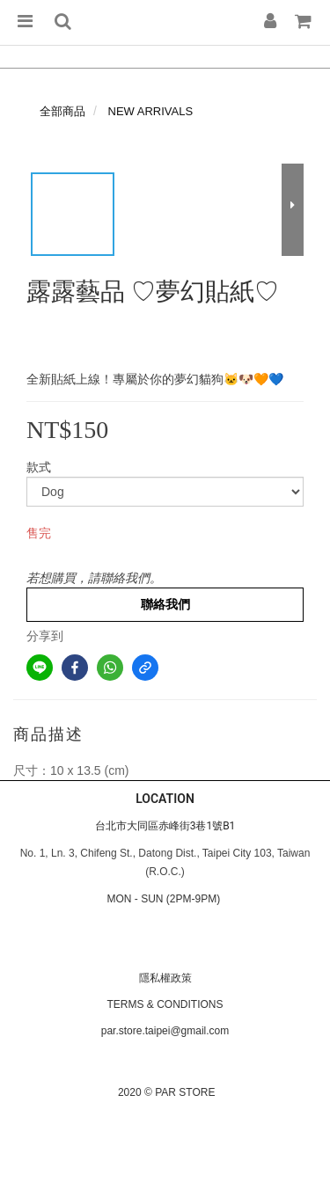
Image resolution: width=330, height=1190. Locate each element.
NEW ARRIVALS (151, 111)
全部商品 (62, 111)
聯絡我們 (165, 604)
